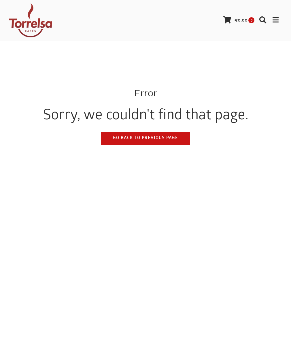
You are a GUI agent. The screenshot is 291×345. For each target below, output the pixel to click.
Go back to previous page (145, 138)
